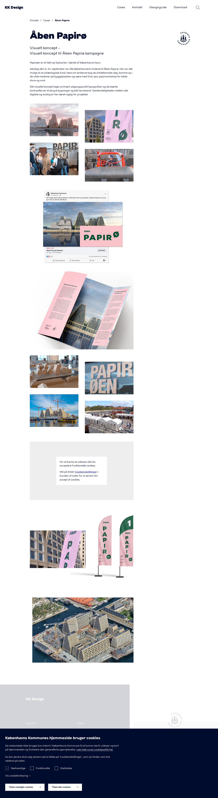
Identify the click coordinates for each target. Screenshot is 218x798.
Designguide (158, 7)
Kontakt (137, 7)
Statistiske (66, 768)
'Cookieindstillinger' (86, 471)
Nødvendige (18, 768)
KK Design (14, 7)
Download (180, 7)
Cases (121, 7)
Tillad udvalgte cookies (25, 787)
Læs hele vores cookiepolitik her (95, 749)
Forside (34, 20)
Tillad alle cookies (65, 787)
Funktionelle (43, 768)
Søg (197, 7)
